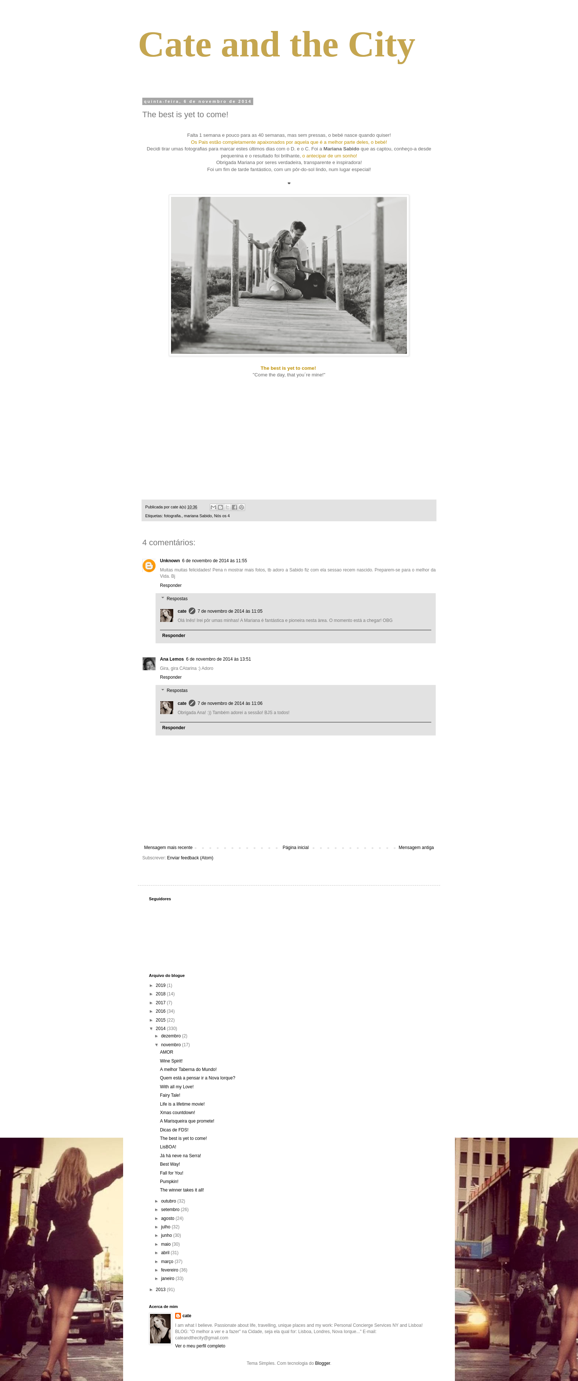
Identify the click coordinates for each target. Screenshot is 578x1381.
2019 (161, 985)
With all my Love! (177, 1086)
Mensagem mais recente (168, 847)
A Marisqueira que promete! (187, 1121)
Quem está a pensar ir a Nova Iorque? (197, 1078)
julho (166, 1226)
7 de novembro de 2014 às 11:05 (230, 611)
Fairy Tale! (170, 1095)
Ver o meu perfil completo (200, 1346)
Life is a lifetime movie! (182, 1104)
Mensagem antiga (416, 847)
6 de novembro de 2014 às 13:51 (218, 659)
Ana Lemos (172, 659)
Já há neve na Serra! (180, 1155)
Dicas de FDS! (174, 1130)
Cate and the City (276, 44)
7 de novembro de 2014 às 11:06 (230, 703)
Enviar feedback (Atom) (190, 857)
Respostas (177, 598)
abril (166, 1252)
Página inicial (296, 847)
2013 (161, 1289)
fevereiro (170, 1270)
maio (166, 1244)
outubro (169, 1201)
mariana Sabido (198, 516)
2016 (161, 1011)
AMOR (166, 1052)
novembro (171, 1044)
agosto (168, 1218)
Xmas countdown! (177, 1112)
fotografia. (173, 516)
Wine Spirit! (171, 1061)
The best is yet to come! (183, 1138)
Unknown (170, 560)
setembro (171, 1209)
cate (182, 611)
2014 (161, 1028)
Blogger (322, 1363)
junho (167, 1235)
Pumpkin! (169, 1181)
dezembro (171, 1036)
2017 (161, 1002)
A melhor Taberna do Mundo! (188, 1069)
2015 (161, 1020)
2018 (161, 993)
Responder (171, 585)
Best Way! (170, 1164)
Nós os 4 (222, 516)
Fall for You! (171, 1173)
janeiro (168, 1278)
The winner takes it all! (182, 1190)
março (168, 1261)
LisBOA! (168, 1146)
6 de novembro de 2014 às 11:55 (214, 560)
